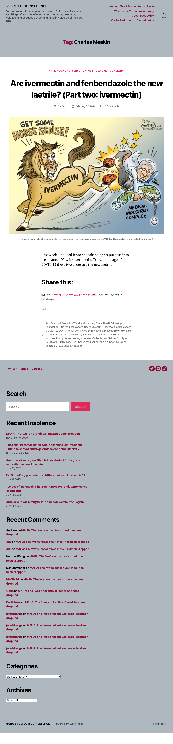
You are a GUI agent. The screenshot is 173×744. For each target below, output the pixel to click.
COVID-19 (60, 342)
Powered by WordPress (69, 735)
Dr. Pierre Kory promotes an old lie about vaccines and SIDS (45, 487)
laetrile (94, 349)
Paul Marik (64, 353)
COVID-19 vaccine (101, 342)
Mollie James (107, 349)
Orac (63, 118)
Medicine (102, 71)
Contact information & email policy (132, 20)
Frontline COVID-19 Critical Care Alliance (69, 346)
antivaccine (88, 335)
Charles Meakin (93, 338)
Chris (10, 602)
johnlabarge (14, 625)
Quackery (118, 71)
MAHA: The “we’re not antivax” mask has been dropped (43, 445)
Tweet (57, 306)
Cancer (87, 71)
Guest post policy (143, 15)
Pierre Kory (78, 353)
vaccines (89, 357)
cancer (79, 338)
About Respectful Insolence (136, 6)
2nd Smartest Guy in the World (63, 335)
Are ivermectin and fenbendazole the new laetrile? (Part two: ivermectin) (86, 94)
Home (113, 6)
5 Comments (112, 118)
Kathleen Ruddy (61, 349)
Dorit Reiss (13, 613)
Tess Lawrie (76, 357)
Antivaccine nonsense (63, 71)
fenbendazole (121, 342)
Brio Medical (67, 338)
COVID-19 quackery (78, 342)
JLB (8, 553)
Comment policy (143, 11)
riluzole (117, 353)
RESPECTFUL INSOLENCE (28, 6)
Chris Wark (109, 338)
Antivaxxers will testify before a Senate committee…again (45, 513)
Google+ (39, 380)
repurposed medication (98, 353)
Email (25, 380)
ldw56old (12, 590)
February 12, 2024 (85, 118)
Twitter (11, 380)
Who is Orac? (122, 11)
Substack (63, 357)
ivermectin (100, 346)
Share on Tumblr (79, 306)
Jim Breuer (113, 346)
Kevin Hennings (80, 349)
